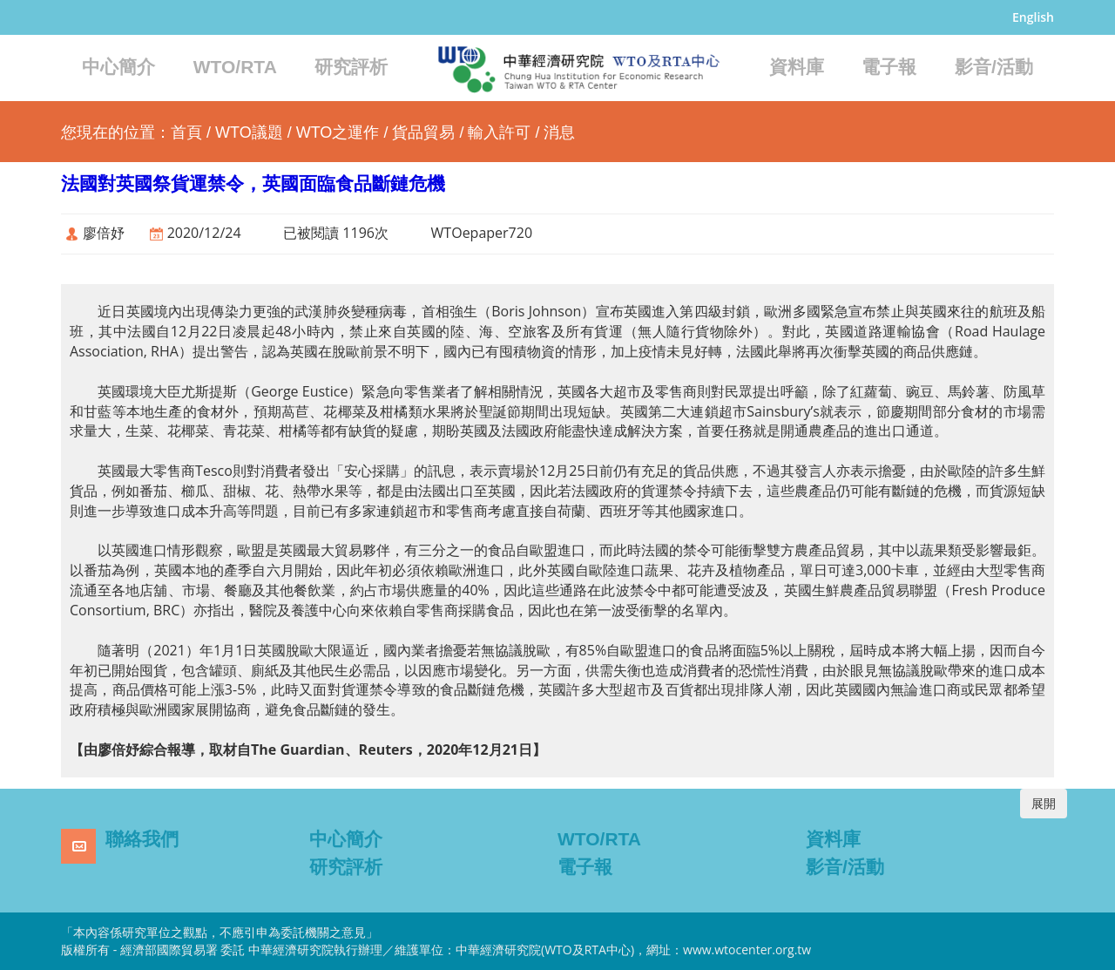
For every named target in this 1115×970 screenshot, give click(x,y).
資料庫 (796, 67)
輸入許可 (499, 132)
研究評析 (351, 67)
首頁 (186, 132)
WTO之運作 (338, 132)
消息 (559, 132)
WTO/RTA (235, 67)
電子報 (889, 67)
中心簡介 (118, 67)
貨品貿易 (423, 132)
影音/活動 (994, 67)
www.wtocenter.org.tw (747, 949)
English (1033, 17)
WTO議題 (249, 132)
